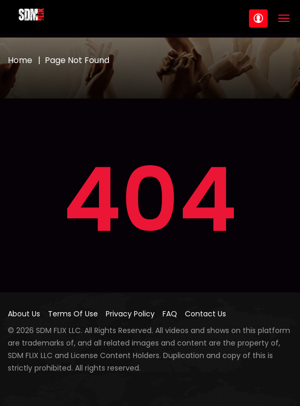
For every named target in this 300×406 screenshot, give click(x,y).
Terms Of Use (73, 314)
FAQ (169, 314)
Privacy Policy (130, 314)
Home (20, 60)
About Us (24, 314)
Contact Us (205, 314)
